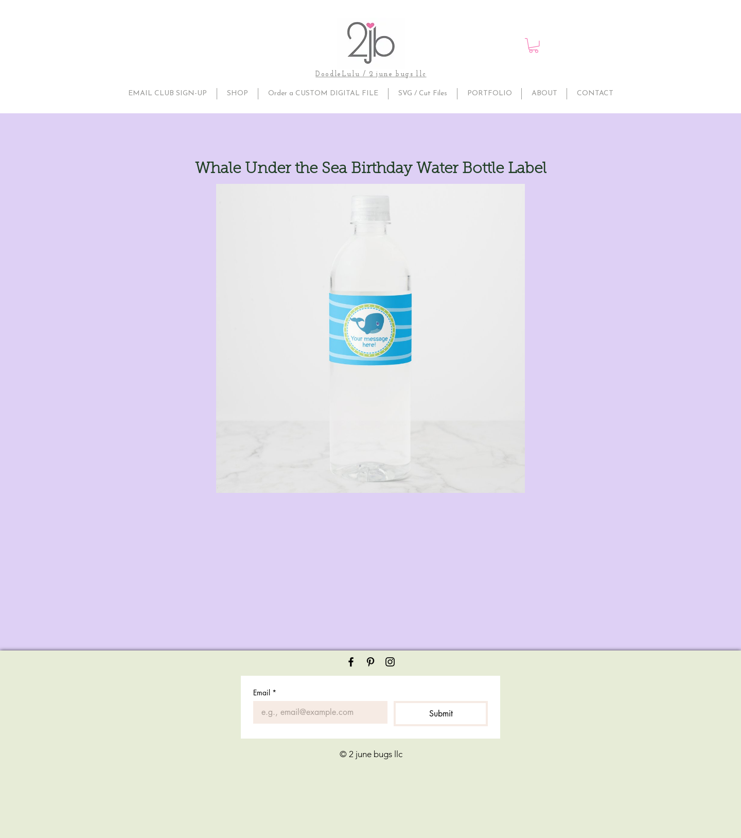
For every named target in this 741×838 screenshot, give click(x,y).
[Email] (317, 712)
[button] (533, 45)
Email (264, 692)
